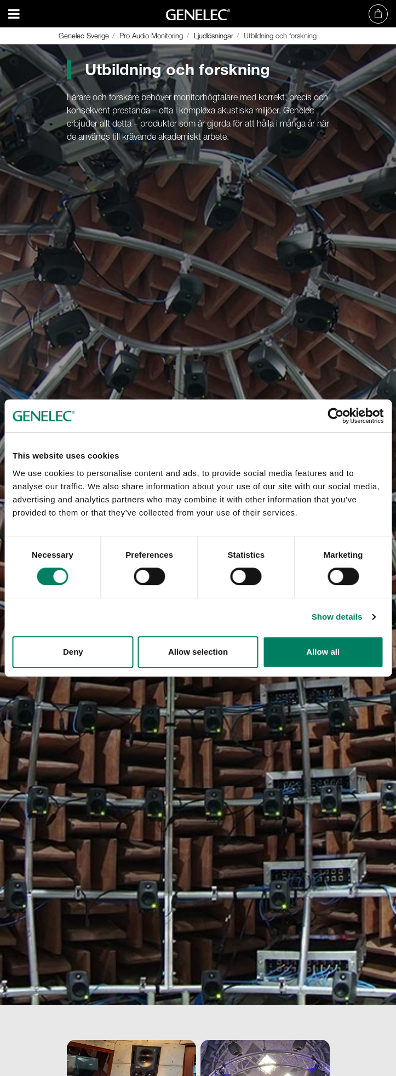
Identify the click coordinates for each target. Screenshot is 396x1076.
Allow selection (198, 651)
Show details (337, 616)
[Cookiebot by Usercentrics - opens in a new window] (335, 416)
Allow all (323, 651)
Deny (73, 651)
